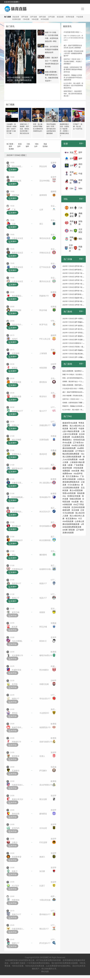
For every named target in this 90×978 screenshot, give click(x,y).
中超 (80, 173)
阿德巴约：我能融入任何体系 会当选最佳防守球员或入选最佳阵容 (73, 77)
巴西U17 (15, 425)
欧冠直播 (60, 17)
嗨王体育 (73, 428)
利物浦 (71, 238)
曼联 (71, 207)
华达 (14, 554)
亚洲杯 (71, 173)
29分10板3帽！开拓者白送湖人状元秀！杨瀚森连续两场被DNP (73, 53)
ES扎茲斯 (43, 842)
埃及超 (53, 767)
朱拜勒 (14, 684)
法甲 (36, 146)
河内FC (15, 339)
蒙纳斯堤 (43, 813)
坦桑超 (53, 450)
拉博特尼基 (16, 396)
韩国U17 (43, 583)
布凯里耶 (43, 367)
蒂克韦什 (43, 396)
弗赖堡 (80, 214)
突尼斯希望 (16, 857)
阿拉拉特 (43, 166)
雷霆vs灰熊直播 (69, 493)
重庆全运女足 (45, 281)
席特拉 (14, 713)
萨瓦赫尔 (43, 770)
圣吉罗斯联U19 (45, 785)
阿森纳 (80, 248)
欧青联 (53, 292)
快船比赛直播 (75, 498)
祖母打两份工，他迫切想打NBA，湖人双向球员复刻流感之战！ (73, 93)
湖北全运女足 (45, 238)
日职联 (71, 181)
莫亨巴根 (15, 612)
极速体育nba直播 (69, 423)
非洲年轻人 (16, 454)
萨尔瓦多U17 (44, 943)
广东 (14, 209)
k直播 (70, 465)
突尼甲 (53, 752)
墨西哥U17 (16, 583)
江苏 (14, 223)
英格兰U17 (16, 914)
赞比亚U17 (44, 928)
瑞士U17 (43, 411)
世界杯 (45, 146)
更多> (81, 143)
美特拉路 (15, 813)
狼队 (80, 238)
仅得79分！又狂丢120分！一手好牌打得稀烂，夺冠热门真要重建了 (73, 61)
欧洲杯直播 (16, 19)
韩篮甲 (80, 181)
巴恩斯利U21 (17, 569)
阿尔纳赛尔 (44, 670)
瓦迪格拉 (15, 770)
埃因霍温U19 (44, 727)
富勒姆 (80, 222)
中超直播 (79, 17)
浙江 (41, 223)
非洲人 (42, 756)
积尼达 (14, 367)
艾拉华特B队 (44, 180)
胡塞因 (42, 612)
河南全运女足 (45, 252)
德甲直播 (42, 17)
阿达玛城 (43, 310)
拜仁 (71, 230)
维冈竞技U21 (17, 468)
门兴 (80, 207)
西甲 (10, 146)
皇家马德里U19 (45, 741)
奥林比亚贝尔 (17, 799)
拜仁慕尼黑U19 (45, 482)
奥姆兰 (42, 857)
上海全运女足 (17, 267)
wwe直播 (75, 470)
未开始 (12, 615)
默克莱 (14, 626)
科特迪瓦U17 (17, 411)
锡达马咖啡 (16, 439)
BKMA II (42, 641)
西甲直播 (24, 17)
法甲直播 (51, 17)
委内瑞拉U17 (44, 914)
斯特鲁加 (43, 382)
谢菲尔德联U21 (45, 468)
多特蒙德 (71, 214)
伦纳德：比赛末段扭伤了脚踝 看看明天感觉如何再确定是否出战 (73, 69)
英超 (45, 144)
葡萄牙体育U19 (45, 655)
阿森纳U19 (44, 295)
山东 (41, 209)
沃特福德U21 (17, 540)
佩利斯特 (43, 554)
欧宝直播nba (71, 518)
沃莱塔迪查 (44, 439)
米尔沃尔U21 (44, 511)
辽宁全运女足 (45, 267)
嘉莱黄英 (43, 195)
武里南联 (15, 353)
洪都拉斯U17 (44, 425)
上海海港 (43, 353)
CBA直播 (26, 19)
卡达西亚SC (44, 713)
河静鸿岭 (15, 195)
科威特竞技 (16, 670)
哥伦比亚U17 (44, 698)
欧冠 (20, 144)
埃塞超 (53, 306)
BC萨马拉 (43, 324)
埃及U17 (43, 598)
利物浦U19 (16, 741)
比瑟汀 (42, 885)
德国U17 (15, 698)
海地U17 (15, 598)
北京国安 (80, 230)
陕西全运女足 (17, 252)
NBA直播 (35, 19)
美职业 (80, 165)
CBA (28, 144)
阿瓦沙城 (43, 626)
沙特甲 (53, 364)
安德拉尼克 (16, 180)
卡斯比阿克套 (45, 900)
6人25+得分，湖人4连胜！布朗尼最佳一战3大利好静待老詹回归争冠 (73, 85)
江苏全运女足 (17, 238)
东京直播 (75, 510)
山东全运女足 (17, 281)
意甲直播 (33, 17)
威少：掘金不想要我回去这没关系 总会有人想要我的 (73, 46)
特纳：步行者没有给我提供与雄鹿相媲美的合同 (51, 49)
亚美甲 (53, 162)
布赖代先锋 (44, 684)
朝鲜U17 (15, 943)
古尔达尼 (43, 828)
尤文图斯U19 (17, 655)
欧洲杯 (11, 149)
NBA (36, 144)
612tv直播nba (74, 484)
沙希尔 (14, 842)
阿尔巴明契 (16, 310)
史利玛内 (15, 828)
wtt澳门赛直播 (68, 529)
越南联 (53, 191)
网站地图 (45, 971)
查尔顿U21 (16, 526)
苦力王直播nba (72, 476)
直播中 (12, 169)
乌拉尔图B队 (17, 641)
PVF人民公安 (44, 339)
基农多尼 (43, 454)
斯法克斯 (43, 799)
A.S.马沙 (15, 885)
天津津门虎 (71, 248)
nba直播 (75, 501)
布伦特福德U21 (45, 526)
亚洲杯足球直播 (73, 496)
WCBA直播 (45, 19)
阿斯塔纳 (15, 900)
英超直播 (15, 17)
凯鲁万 (14, 871)
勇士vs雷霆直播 (76, 490)
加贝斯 (42, 871)
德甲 (27, 146)
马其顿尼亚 (16, 382)
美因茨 (71, 222)
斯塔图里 (15, 756)
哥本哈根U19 (44, 497)
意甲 (19, 146)
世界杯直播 (70, 17)
